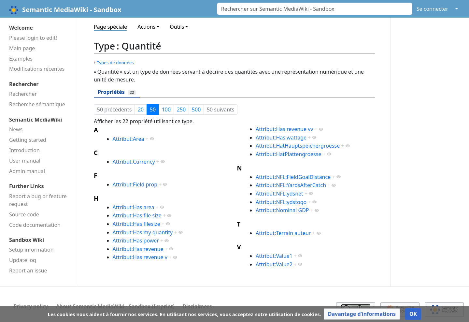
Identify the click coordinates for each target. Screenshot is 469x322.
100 (166, 109)
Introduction (24, 150)
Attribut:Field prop (135, 184)
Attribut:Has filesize (136, 223)
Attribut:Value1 (274, 255)
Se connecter (432, 8)
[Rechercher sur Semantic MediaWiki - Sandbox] (314, 9)
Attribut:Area (128, 138)
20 (141, 109)
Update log (22, 260)
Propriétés (117, 91)
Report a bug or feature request (38, 200)
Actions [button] (146, 26)
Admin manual (27, 171)
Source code (24, 214)
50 (153, 109)
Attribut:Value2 (274, 264)
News (15, 129)
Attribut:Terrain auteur (283, 233)
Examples (21, 58)
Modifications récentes (36, 68)
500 (196, 109)
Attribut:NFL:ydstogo (281, 202)
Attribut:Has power (136, 240)
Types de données (115, 63)
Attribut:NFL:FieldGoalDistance (293, 177)
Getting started (27, 139)
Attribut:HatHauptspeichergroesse (298, 145)
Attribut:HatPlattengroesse (288, 154)
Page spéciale (110, 26)
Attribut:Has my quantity (143, 232)
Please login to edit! (33, 37)
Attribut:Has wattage (281, 137)
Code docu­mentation (35, 224)
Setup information (31, 249)
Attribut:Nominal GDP (282, 210)
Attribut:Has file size (137, 215)
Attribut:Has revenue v (140, 257)
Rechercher (23, 93)
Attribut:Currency (134, 161)
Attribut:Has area (133, 207)
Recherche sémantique (37, 104)
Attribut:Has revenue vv (284, 129)
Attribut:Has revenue (138, 249)
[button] (362, 314)
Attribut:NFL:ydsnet (279, 193)
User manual (24, 160)
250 (181, 109)
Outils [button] (177, 26)
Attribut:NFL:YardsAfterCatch (291, 185)
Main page (22, 48)
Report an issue (28, 270)
